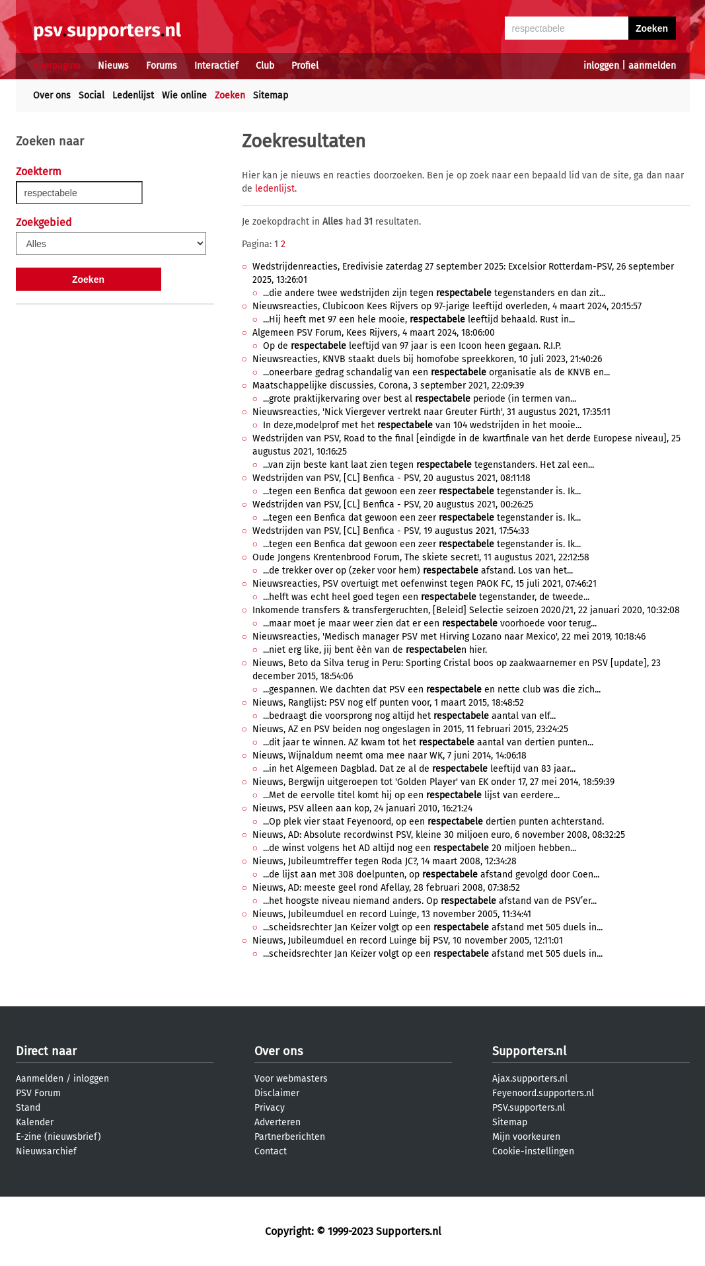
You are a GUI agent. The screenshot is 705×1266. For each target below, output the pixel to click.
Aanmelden (39, 1078)
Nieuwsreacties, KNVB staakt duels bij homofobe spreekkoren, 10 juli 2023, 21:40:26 (427, 359)
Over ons (52, 95)
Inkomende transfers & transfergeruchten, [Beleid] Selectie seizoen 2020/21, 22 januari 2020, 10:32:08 (466, 610)
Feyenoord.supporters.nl (543, 1093)
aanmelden (652, 65)
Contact (270, 1151)
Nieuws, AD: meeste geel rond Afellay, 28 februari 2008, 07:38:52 (386, 887)
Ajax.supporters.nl (530, 1078)
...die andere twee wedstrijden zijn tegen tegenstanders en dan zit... (434, 293)
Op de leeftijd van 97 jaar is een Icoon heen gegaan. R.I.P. (412, 346)
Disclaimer (276, 1093)
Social (91, 95)
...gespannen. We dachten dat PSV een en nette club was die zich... (432, 689)
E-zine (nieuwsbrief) (58, 1136)
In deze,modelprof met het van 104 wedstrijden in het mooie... (422, 425)
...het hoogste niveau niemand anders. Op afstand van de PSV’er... (430, 901)
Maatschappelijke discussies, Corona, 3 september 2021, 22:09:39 (388, 385)
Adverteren (277, 1122)
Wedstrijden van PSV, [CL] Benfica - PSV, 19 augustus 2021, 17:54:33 (390, 531)
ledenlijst (275, 188)
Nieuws (113, 65)
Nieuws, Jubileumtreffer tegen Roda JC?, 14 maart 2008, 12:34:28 (384, 861)
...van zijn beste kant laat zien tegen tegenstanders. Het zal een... (428, 464)
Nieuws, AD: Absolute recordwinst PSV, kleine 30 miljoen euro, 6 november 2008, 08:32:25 (438, 834)
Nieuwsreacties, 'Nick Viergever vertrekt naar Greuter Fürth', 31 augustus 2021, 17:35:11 (431, 412)
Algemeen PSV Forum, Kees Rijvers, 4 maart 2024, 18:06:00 (373, 332)
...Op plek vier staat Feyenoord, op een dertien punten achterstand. (433, 821)
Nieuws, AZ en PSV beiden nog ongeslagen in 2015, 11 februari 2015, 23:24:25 (410, 729)
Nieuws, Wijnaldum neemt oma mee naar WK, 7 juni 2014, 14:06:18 (389, 755)
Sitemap (270, 95)
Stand (28, 1107)
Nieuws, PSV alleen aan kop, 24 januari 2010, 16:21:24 (362, 808)
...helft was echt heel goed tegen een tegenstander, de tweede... (426, 597)
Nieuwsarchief (46, 1151)
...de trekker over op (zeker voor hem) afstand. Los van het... (418, 570)
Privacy (269, 1107)
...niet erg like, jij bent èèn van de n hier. (375, 649)
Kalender (35, 1122)
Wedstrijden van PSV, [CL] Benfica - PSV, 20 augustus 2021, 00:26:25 (392, 504)
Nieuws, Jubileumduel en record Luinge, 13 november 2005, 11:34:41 (391, 914)
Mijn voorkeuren (526, 1136)
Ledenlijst (133, 95)
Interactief (216, 65)
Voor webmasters (291, 1078)
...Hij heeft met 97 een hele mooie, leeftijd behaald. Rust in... (419, 319)
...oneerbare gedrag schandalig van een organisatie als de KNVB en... (436, 372)
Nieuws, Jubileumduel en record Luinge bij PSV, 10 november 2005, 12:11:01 (407, 940)
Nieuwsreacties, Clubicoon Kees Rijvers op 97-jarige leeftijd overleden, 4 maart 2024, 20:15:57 (447, 306)
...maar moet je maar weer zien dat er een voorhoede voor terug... (430, 623)
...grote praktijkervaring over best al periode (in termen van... (419, 398)
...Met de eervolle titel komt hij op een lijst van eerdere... (411, 795)
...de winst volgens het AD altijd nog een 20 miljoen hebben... (419, 848)
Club (265, 65)
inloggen (601, 65)
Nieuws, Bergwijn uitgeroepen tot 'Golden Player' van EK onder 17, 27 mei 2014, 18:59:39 (433, 782)
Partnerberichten (289, 1136)
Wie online (184, 95)
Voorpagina (57, 65)
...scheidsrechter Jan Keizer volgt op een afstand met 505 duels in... (433, 927)
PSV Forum (38, 1093)
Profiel (304, 65)
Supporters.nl (529, 1051)
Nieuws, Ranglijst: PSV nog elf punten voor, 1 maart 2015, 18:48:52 (388, 702)
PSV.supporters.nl (528, 1107)
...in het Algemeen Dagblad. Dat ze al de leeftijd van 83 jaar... (419, 768)
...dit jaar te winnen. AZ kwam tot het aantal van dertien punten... (428, 742)
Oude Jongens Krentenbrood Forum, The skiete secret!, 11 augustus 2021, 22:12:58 (420, 557)
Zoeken (230, 95)
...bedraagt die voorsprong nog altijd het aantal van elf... (409, 716)
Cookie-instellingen (533, 1151)
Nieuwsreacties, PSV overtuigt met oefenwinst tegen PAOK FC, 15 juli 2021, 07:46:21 (424, 583)
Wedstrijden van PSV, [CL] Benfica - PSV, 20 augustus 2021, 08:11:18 (391, 478)
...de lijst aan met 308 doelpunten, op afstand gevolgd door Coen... (431, 874)
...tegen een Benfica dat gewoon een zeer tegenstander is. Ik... (422, 491)
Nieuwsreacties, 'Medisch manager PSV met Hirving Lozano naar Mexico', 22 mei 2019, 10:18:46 (449, 636)
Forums (161, 65)
